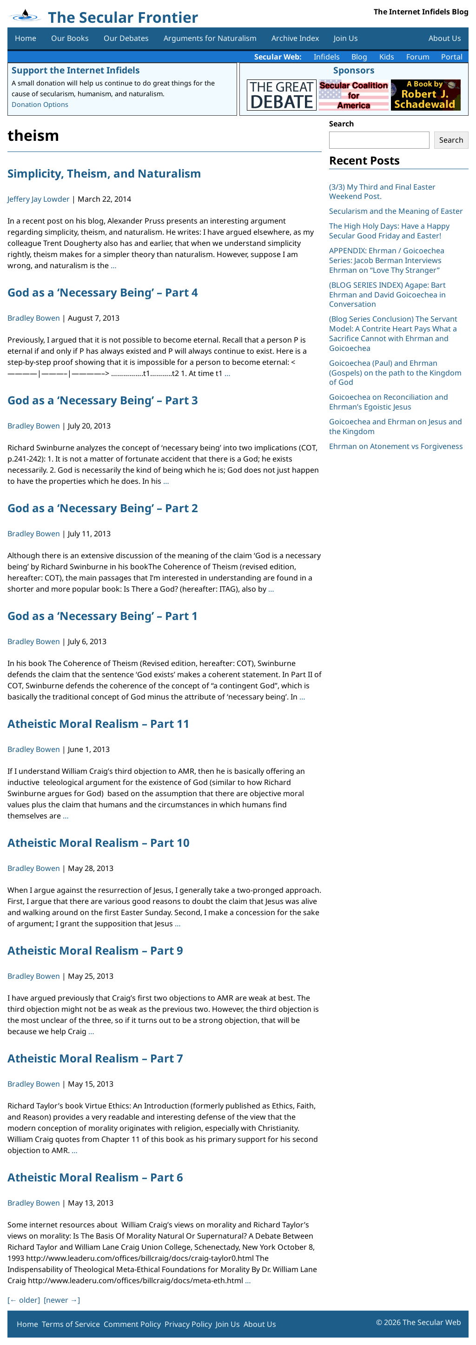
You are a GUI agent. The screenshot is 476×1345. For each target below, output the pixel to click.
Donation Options (40, 104)
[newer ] (62, 1300)
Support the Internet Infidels (76, 70)
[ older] (23, 1300)
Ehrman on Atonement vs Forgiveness (396, 446)
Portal (452, 57)
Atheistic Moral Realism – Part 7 (95, 1058)
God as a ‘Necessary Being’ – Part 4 (102, 292)
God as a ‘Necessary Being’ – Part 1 (102, 615)
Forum (418, 57)
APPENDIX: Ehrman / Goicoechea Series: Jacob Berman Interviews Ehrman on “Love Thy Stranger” (386, 260)
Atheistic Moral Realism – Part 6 (95, 1177)
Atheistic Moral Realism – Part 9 (95, 950)
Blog (359, 57)
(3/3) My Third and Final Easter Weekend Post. (382, 192)
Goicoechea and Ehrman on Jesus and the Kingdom (395, 426)
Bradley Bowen (33, 318)
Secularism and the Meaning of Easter (396, 211)
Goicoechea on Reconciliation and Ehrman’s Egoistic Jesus (388, 402)
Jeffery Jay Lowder (38, 199)
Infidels (327, 57)
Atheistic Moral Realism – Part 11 (98, 723)
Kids (386, 57)
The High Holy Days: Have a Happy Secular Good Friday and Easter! (389, 231)
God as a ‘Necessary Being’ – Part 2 (102, 507)
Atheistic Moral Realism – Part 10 (98, 842)
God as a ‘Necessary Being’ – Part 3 (102, 400)
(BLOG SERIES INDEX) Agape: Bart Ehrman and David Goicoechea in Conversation (387, 295)
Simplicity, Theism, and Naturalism (104, 173)
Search (341, 123)
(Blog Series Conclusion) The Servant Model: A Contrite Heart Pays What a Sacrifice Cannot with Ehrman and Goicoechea (393, 333)
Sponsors (354, 70)
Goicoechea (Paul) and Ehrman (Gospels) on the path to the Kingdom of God (395, 373)
